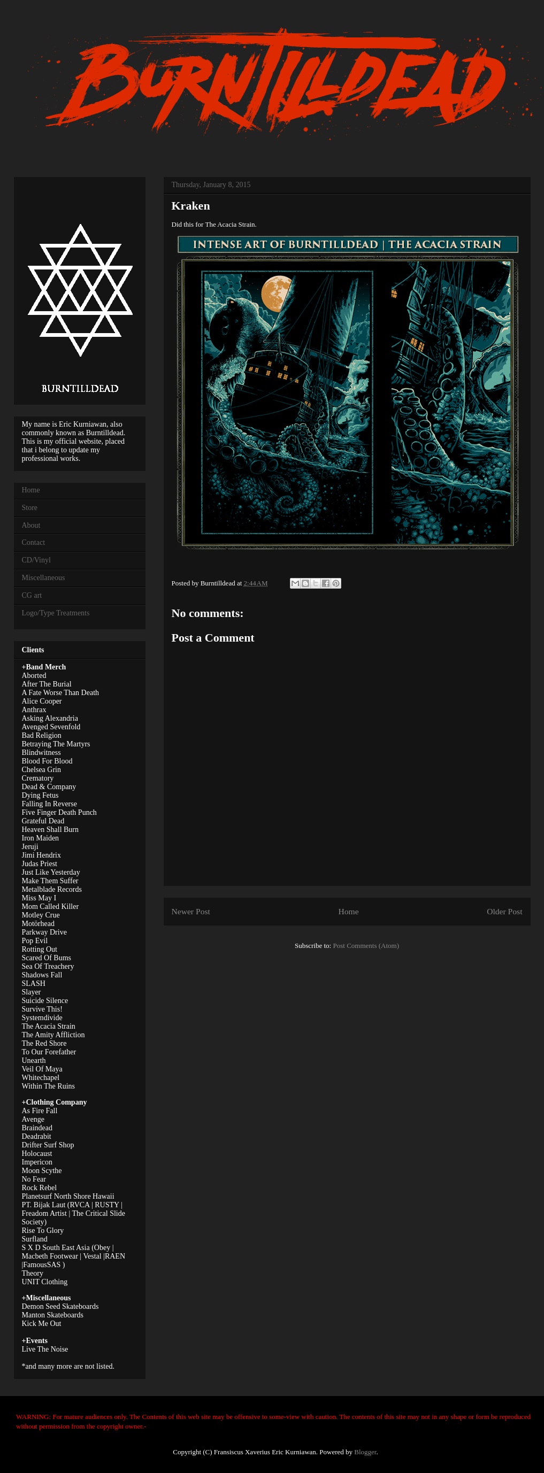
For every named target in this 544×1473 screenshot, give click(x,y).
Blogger (365, 1452)
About (31, 525)
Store (30, 508)
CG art (32, 595)
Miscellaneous (43, 578)
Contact (33, 542)
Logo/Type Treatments (56, 613)
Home (348, 911)
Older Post (504, 911)
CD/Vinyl (36, 560)
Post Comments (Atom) (366, 946)
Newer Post (191, 911)
